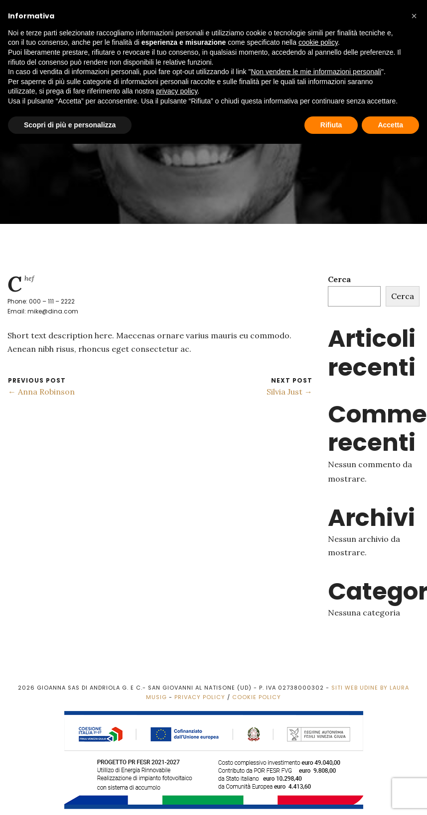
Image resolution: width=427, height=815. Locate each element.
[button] (414, 16)
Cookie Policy (256, 697)
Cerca (339, 279)
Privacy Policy (199, 697)
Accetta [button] (390, 125)
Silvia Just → (289, 392)
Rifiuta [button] (331, 125)
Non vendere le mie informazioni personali (316, 72)
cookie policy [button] (318, 42)
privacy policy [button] (176, 91)
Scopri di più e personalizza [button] (70, 125)
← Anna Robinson (41, 392)
